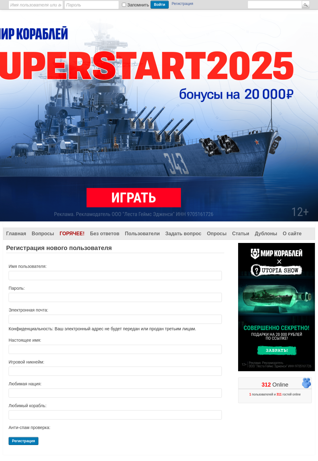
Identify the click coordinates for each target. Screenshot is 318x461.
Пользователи (142, 233)
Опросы (216, 233)
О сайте (292, 233)
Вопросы (43, 233)
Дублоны (266, 233)
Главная (16, 233)
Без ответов (105, 233)
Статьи (240, 233)
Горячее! (72, 233)
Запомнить (138, 5)
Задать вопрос (183, 233)
